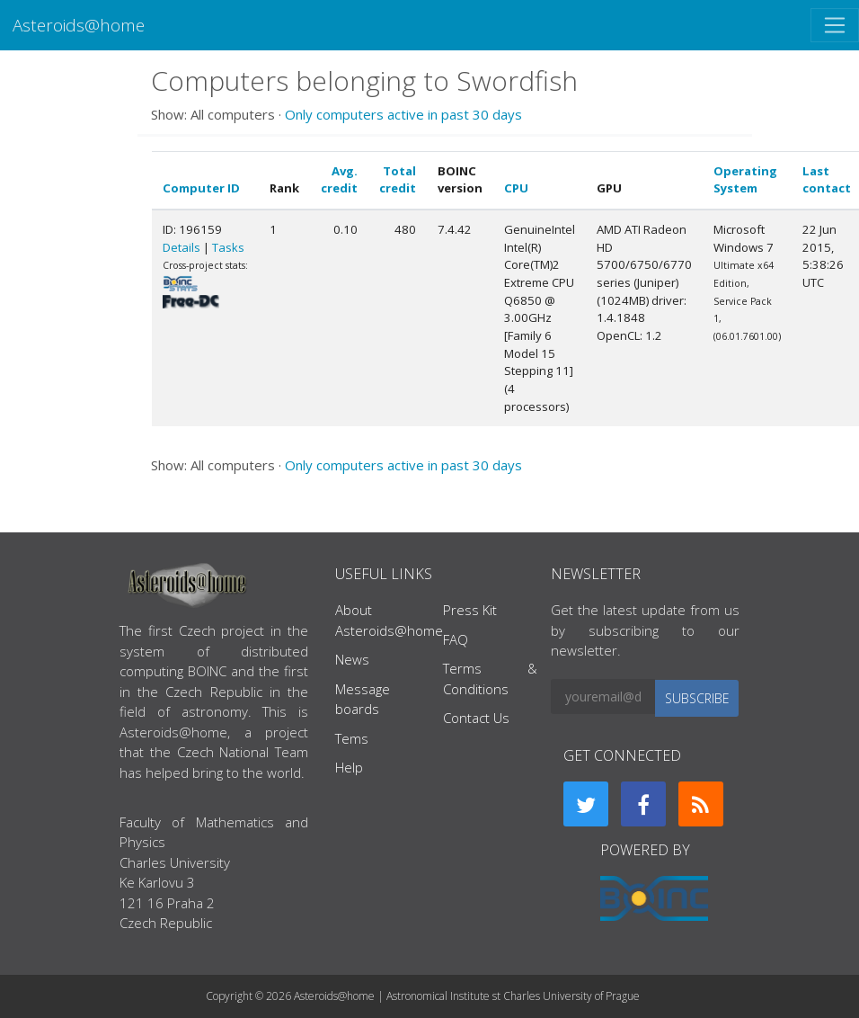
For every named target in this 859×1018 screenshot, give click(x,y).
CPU (516, 188)
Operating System (745, 180)
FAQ (455, 639)
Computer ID (201, 188)
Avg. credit (339, 180)
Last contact (826, 180)
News (352, 659)
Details (181, 247)
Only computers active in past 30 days (403, 114)
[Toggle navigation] (834, 25)
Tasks (228, 247)
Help (349, 767)
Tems (351, 738)
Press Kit (470, 610)
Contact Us (476, 718)
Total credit (397, 180)
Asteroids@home (79, 24)
